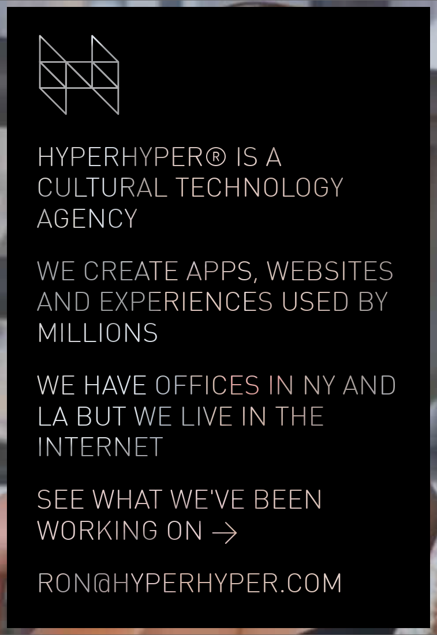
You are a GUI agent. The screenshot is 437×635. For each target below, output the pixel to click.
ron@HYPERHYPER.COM (189, 585)
